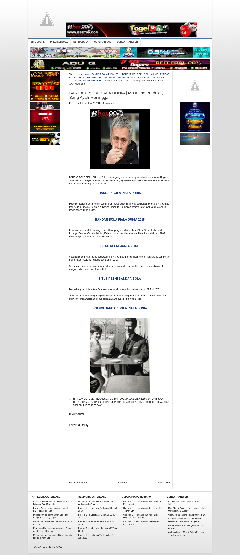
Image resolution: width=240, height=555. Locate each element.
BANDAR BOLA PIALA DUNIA (120, 192)
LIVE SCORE (38, 42)
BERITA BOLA (81, 42)
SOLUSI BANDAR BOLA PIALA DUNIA (120, 308)
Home (87, 74)
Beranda (122, 482)
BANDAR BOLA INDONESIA (106, 74)
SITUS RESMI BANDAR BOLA (120, 278)
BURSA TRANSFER (127, 42)
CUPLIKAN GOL (102, 42)
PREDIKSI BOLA (59, 42)
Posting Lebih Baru (78, 482)
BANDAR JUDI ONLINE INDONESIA (110, 77)
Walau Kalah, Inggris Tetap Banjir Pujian (186, 515)
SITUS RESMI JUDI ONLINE (119, 245)
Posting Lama (163, 482)
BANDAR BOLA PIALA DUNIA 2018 (140, 74)
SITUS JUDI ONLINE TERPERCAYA (87, 80)
